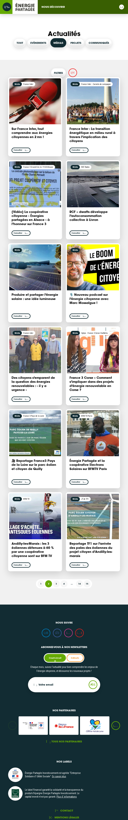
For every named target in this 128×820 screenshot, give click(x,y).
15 (87, 583)
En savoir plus (59, 776)
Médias (58, 43)
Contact (64, 810)
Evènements (38, 43)
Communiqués (99, 43)
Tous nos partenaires (64, 741)
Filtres (58, 73)
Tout (20, 43)
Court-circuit (55, 657)
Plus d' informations (67, 796)
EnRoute (75, 657)
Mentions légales (64, 817)
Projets (75, 43)
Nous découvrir (53, 7)
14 (79, 583)
